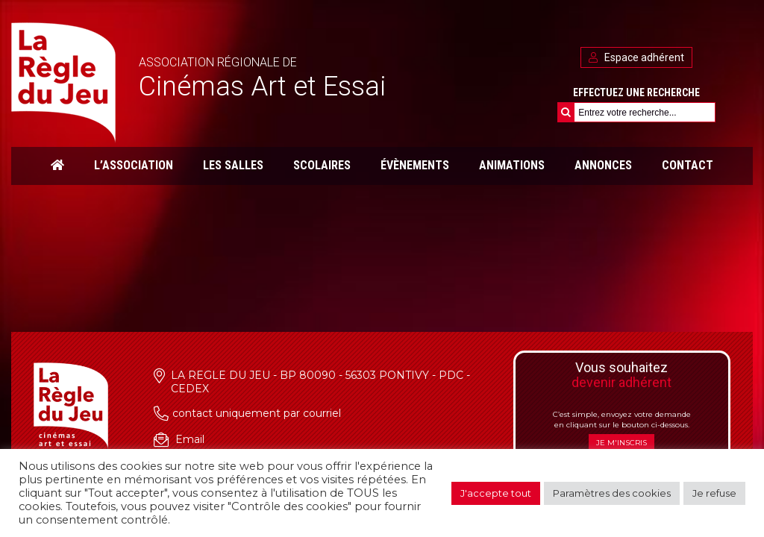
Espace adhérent (636, 57)
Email (189, 439)
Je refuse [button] (714, 493)
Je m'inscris (621, 443)
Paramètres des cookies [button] (612, 493)
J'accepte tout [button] (495, 493)
